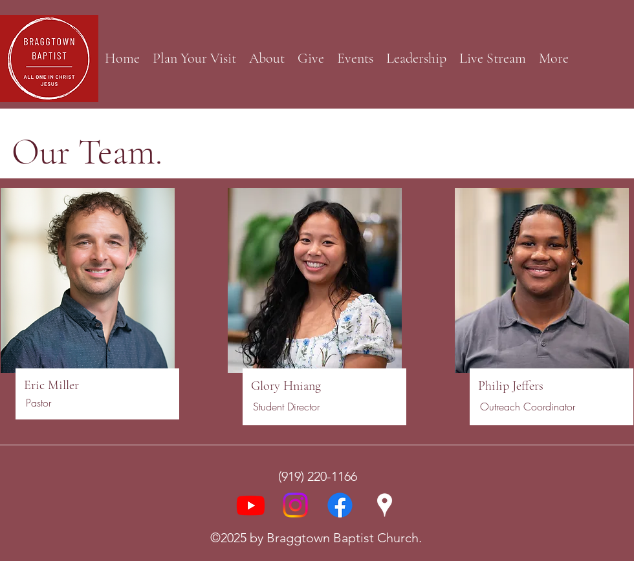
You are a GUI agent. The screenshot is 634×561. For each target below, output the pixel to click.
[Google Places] (384, 505)
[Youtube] (250, 505)
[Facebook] (339, 505)
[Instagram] (295, 505)
